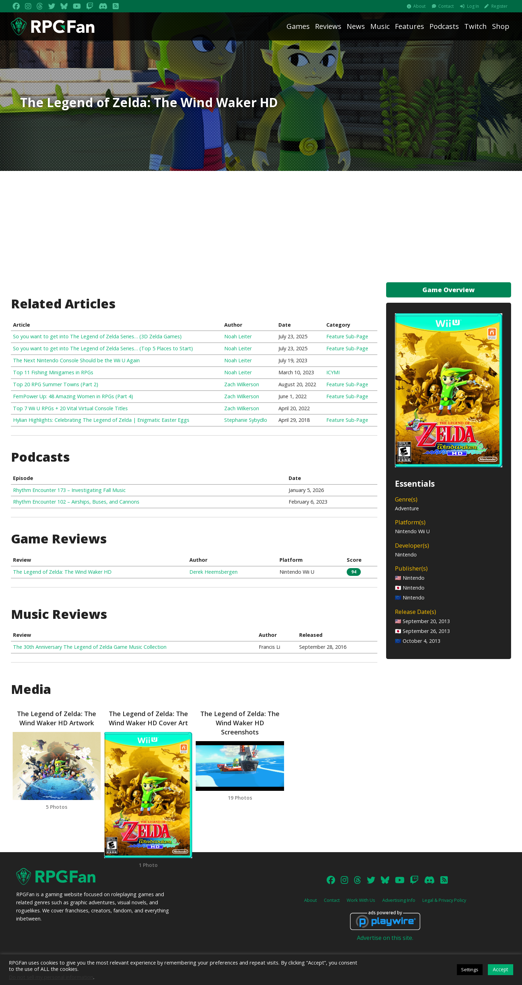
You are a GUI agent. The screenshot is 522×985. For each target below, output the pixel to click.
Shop (500, 26)
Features (409, 26)
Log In (473, 6)
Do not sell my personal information (51, 976)
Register (499, 6)
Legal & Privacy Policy (444, 900)
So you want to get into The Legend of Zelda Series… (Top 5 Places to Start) (103, 348)
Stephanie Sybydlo (245, 420)
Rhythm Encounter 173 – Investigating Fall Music (69, 490)
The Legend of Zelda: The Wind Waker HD (62, 571)
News (356, 26)
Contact (446, 6)
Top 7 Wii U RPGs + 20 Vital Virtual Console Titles (70, 408)
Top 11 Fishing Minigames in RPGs (53, 372)
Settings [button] (469, 969)
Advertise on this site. (385, 938)
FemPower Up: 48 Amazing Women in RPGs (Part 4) (73, 396)
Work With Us (361, 900)
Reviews (328, 26)
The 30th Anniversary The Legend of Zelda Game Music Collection (89, 647)
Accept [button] (500, 969)
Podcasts (444, 26)
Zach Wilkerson (241, 384)
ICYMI (333, 372)
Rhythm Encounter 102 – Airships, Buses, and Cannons (76, 501)
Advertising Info (398, 900)
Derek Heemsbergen (213, 571)
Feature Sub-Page (347, 336)
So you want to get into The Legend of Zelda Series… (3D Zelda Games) (97, 336)
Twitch (475, 26)
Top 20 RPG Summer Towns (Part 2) (55, 384)
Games (298, 26)
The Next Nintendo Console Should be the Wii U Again (76, 360)
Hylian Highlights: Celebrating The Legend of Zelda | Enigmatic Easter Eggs (101, 420)
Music (380, 26)
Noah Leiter (238, 336)
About (419, 6)
